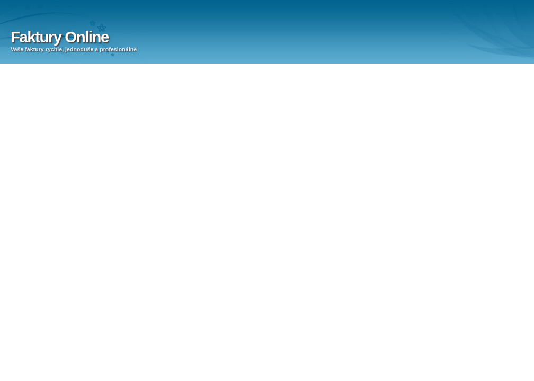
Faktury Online (60, 37)
